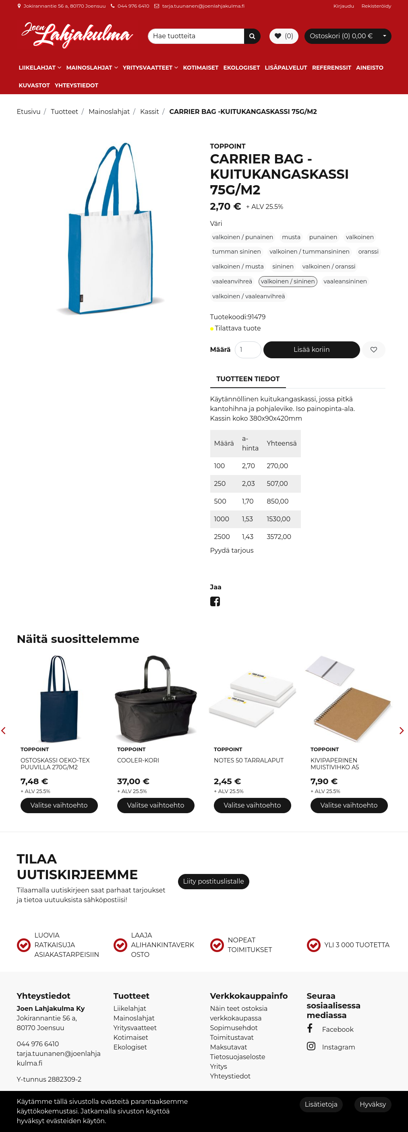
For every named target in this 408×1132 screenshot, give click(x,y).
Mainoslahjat (89, 67)
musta (291, 237)
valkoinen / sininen (288, 281)
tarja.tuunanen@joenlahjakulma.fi (203, 6)
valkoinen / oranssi (329, 266)
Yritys (218, 1066)
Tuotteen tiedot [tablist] (248, 379)
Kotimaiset (201, 67)
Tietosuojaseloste (237, 1057)
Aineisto (369, 67)
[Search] (197, 36)
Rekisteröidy (376, 6)
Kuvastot (34, 85)
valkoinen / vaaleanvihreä (248, 296)
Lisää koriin (312, 349)
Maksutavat (228, 1047)
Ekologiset (242, 67)
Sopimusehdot (234, 1028)
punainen (323, 237)
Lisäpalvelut (286, 67)
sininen (283, 266)
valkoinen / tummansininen (310, 251)
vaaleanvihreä (232, 281)
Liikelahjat (37, 67)
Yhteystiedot (76, 85)
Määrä (220, 349)
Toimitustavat (232, 1037)
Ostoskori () (341, 36)
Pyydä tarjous (232, 550)
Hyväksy (373, 1104)
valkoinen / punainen (242, 237)
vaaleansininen (345, 281)
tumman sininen (236, 251)
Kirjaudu (344, 6)
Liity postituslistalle (213, 881)
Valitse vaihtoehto (58, 805)
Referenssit (331, 67)
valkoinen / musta (238, 266)
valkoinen (360, 237)
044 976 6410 (133, 6)
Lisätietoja (321, 1104)
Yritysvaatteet (147, 67)
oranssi (368, 251)
